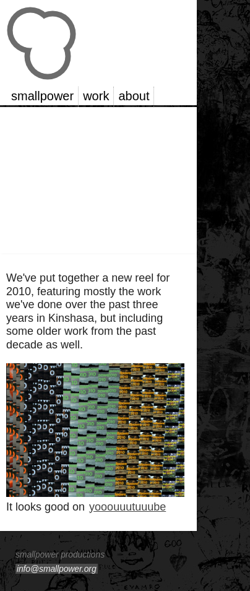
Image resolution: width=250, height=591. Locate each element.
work (96, 96)
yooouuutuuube (127, 507)
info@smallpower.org (57, 569)
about (133, 96)
